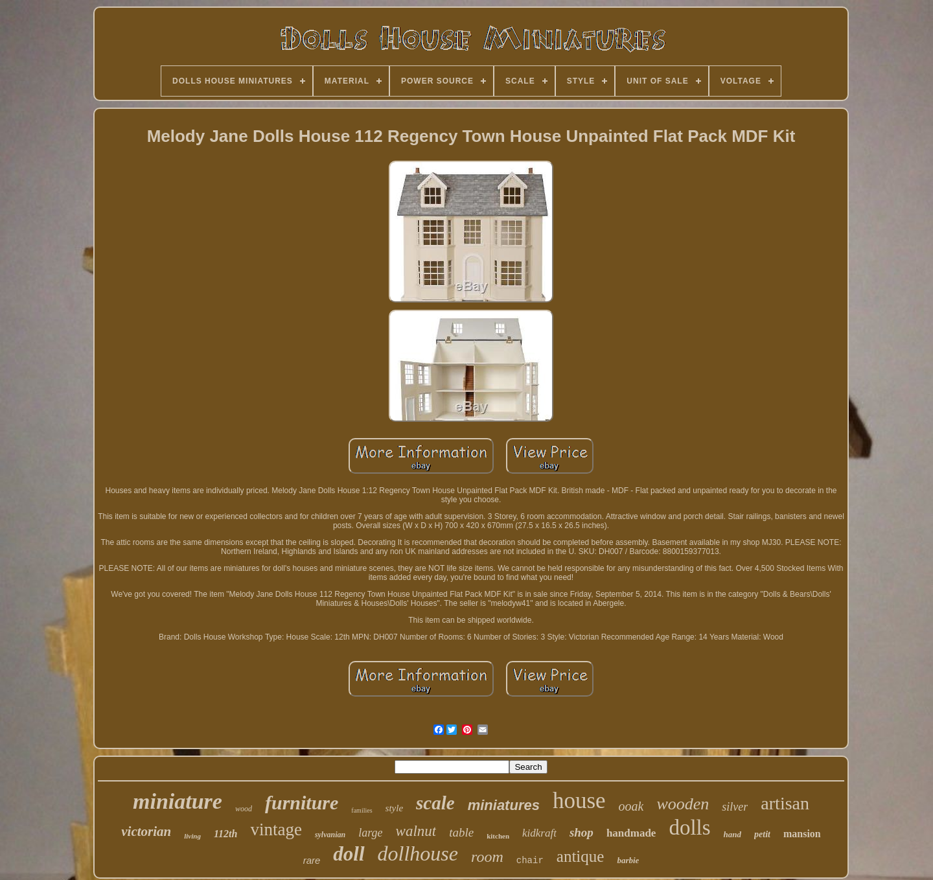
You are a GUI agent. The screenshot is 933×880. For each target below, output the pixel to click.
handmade (631, 833)
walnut (416, 831)
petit (762, 834)
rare (312, 860)
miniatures (504, 805)
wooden (682, 803)
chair (530, 860)
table (461, 832)
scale (435, 803)
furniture (301, 802)
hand (732, 834)
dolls (689, 827)
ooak (631, 806)
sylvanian (330, 834)
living (192, 836)
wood (243, 808)
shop (581, 832)
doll (348, 853)
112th (225, 833)
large (370, 832)
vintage (275, 829)
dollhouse (418, 853)
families (361, 810)
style (395, 808)
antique (581, 856)
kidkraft (539, 833)
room (487, 856)
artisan (785, 803)
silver (735, 806)
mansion (802, 833)
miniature (177, 801)
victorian (146, 831)
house (579, 800)
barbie (628, 860)
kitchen (498, 836)
